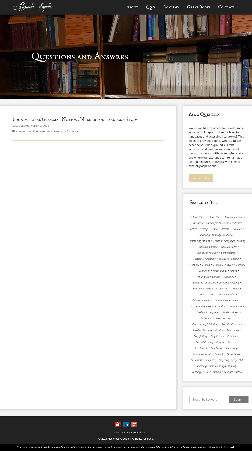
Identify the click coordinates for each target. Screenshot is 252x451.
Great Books (198, 7)
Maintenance (237, 306)
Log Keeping (198, 306)
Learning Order (226, 294)
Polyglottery (200, 336)
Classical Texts (229, 246)
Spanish (219, 354)
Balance (237, 229)
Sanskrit (231, 342)
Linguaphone (221, 300)
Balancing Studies (200, 240)
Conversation (228, 252)
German (240, 264)
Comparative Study (27, 131)
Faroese (194, 264)
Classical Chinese (208, 246)
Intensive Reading (229, 282)
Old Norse (206, 318)
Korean (201, 294)
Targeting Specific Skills (231, 360)
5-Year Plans (214, 217)
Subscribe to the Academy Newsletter (126, 432)
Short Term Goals (202, 354)
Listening (236, 300)
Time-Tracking (213, 372)
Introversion (221, 288)
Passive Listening (202, 330)
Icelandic (229, 276)
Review (220, 342)
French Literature (223, 264)
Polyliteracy (217, 336)
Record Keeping (204, 342)
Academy (171, 7)
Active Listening (199, 229)
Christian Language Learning (229, 240)
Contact (226, 7)
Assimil (225, 229)
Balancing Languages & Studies (216, 235)
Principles (232, 336)
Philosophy (233, 330)
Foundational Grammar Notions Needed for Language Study (75, 120)
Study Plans (233, 354)
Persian (219, 330)
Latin (211, 294)
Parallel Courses (231, 324)
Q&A (150, 7)
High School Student (209, 276)
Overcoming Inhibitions (205, 324)
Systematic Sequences (66, 131)
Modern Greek (231, 312)
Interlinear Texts (202, 288)
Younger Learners (233, 372)
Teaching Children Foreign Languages (217, 366)
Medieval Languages (208, 312)
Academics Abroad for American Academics (217, 223)
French (206, 264)
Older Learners (223, 318)
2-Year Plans (197, 217)
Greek (233, 270)
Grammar (46, 131)
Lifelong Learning (200, 300)
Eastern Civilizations (204, 258)
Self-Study (216, 348)
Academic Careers (235, 217)
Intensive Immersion (204, 282)
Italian (235, 288)
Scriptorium (201, 348)
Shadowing (232, 348)
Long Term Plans (217, 306)
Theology (197, 372)
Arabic (214, 229)
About (132, 7)
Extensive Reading (229, 258)
